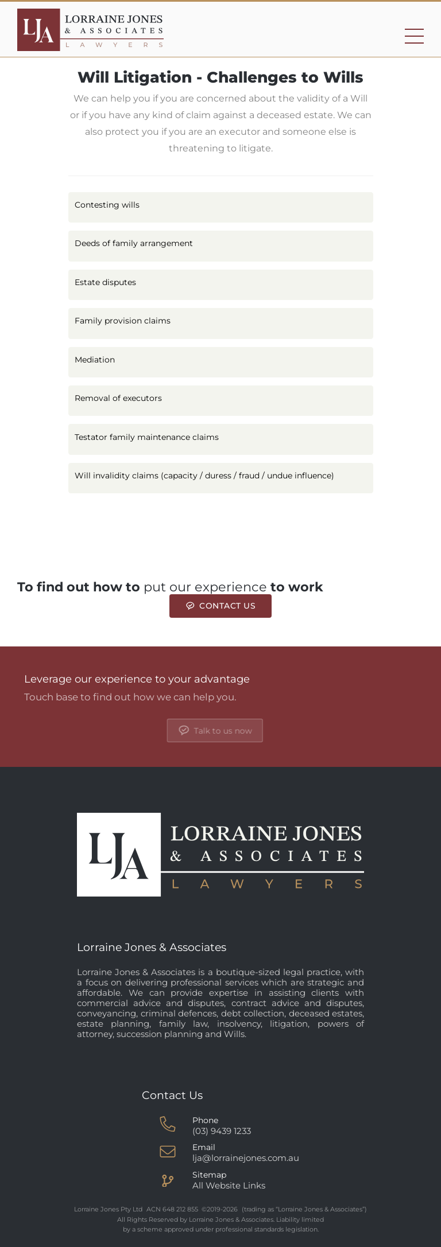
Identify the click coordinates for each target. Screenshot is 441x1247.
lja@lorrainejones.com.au (245, 1157)
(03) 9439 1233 (221, 1130)
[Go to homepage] (90, 30)
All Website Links (228, 1185)
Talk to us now (306, 730)
